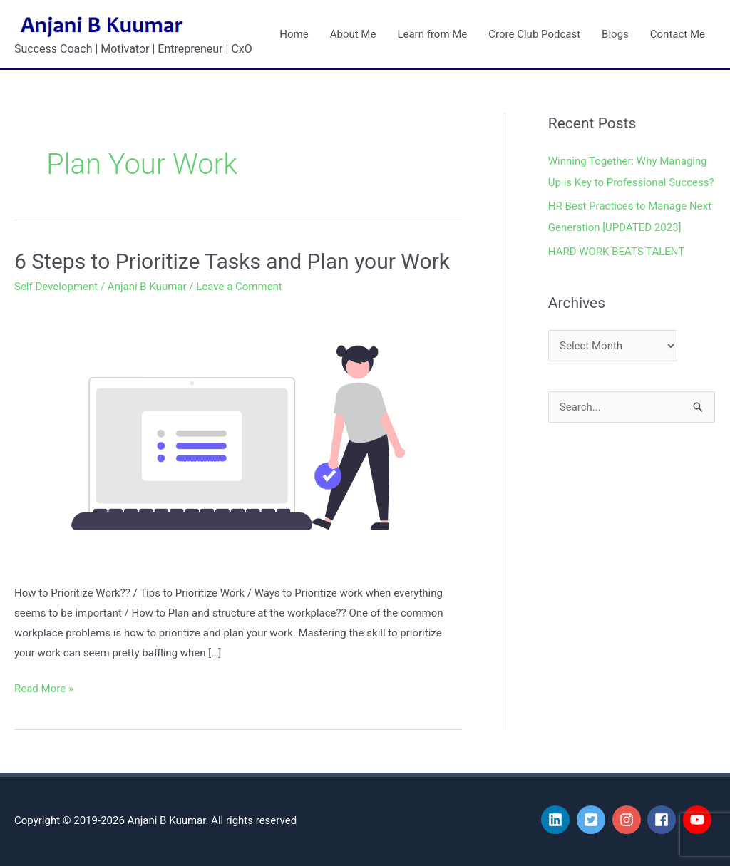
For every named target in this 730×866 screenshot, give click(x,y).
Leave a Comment (239, 286)
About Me (353, 34)
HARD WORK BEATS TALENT (616, 251)
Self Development (56, 286)
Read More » (43, 687)
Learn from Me (432, 34)
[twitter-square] (593, 819)
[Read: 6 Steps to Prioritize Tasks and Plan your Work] (238, 437)
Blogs (615, 34)
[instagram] (628, 819)
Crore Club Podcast (534, 34)
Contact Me (677, 34)
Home (293, 34)
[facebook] (663, 819)
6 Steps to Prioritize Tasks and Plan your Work (232, 261)
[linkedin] (557, 819)
